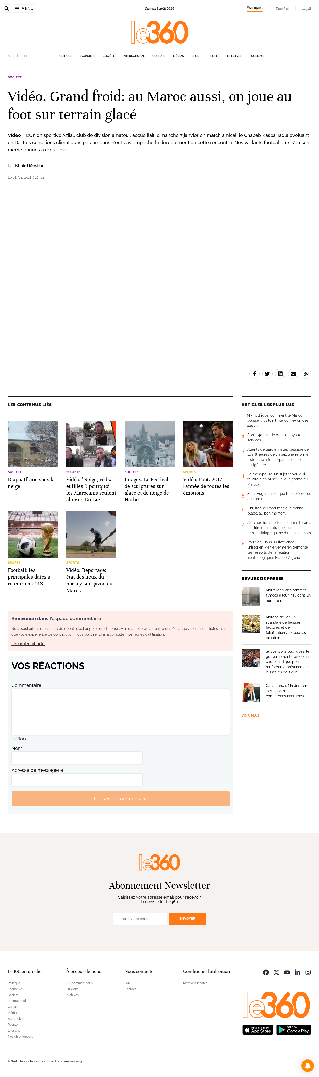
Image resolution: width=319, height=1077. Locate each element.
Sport (196, 56)
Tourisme (256, 56)
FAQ (127, 983)
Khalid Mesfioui (30, 165)
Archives (72, 995)
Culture (158, 56)
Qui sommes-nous (79, 983)
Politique (65, 56)
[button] (307, 1065)
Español (282, 8)
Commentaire (27, 685)
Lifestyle (234, 56)
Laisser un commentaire (120, 798)
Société (109, 56)
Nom (17, 748)
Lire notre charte (28, 643)
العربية (306, 8)
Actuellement (17, 56)
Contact (130, 989)
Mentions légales (195, 983)
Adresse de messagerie (37, 770)
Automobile (16, 1019)
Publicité (72, 989)
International (134, 56)
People (214, 56)
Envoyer (187, 919)
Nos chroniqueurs (20, 1036)
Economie (87, 56)
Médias (178, 56)
